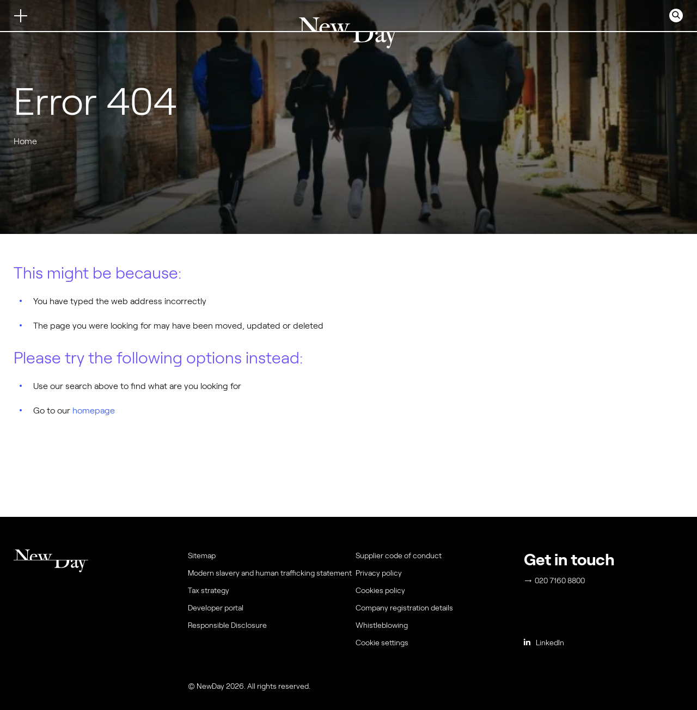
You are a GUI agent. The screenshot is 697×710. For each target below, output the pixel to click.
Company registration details (404, 607)
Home (25, 141)
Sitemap (202, 555)
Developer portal (215, 607)
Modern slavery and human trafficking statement (270, 573)
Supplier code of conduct (399, 555)
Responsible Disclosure (227, 625)
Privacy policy (379, 573)
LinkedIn (544, 642)
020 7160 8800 (555, 580)
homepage (93, 410)
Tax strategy (208, 590)
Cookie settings (382, 642)
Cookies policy (380, 590)
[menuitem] (437, 645)
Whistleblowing (382, 625)
